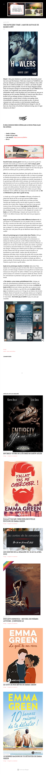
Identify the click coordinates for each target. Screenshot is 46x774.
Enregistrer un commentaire (12, 523)
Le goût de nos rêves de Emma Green (19, 685)
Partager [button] (4, 349)
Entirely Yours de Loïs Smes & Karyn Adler (22, 454)
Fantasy (8, 351)
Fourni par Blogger (23, 770)
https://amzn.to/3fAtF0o (20, 137)
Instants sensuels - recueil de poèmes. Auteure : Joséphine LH (21, 620)
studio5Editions (12, 351)
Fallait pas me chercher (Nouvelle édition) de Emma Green (19, 520)
